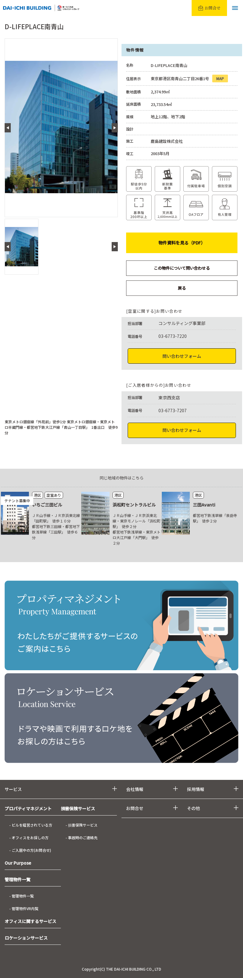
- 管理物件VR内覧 (23, 908)
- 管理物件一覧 (21, 895)
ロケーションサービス (26, 938)
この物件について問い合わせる (182, 268)
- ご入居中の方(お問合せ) (30, 850)
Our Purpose (18, 863)
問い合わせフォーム (181, 356)
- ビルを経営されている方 (30, 824)
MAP (220, 78)
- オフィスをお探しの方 (29, 837)
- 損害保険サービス (82, 824)
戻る (182, 288)
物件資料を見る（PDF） (181, 243)
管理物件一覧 (17, 879)
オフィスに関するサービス (30, 921)
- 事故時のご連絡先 (82, 837)
